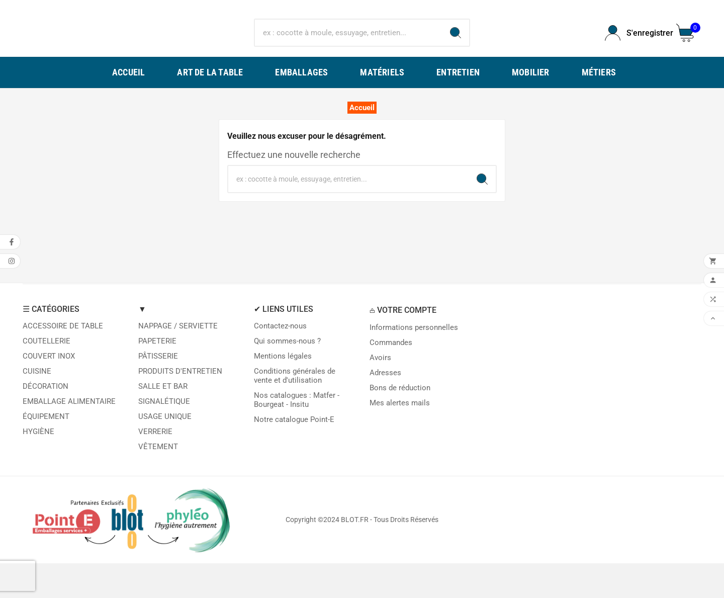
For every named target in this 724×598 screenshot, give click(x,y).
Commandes (391, 377)
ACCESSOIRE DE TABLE (63, 360)
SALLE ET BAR (163, 420)
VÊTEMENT (158, 481)
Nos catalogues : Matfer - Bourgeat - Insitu (296, 434)
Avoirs (380, 392)
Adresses (385, 407)
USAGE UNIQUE (165, 451)
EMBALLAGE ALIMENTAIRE (69, 436)
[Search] (455, 50)
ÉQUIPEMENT (46, 451)
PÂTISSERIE (158, 390)
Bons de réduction (400, 422)
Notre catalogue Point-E (294, 454)
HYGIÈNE (38, 466)
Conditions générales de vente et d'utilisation (294, 410)
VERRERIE (155, 466)
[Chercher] (348, 50)
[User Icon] (634, 50)
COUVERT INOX (49, 390)
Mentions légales (283, 390)
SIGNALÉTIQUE (164, 436)
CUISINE (37, 405)
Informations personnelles (414, 362)
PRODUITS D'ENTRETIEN (180, 405)
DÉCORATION (45, 420)
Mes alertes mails (400, 437)
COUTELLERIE (46, 375)
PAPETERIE (157, 375)
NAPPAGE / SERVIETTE (178, 360)
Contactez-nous (280, 360)
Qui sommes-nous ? (287, 375)
